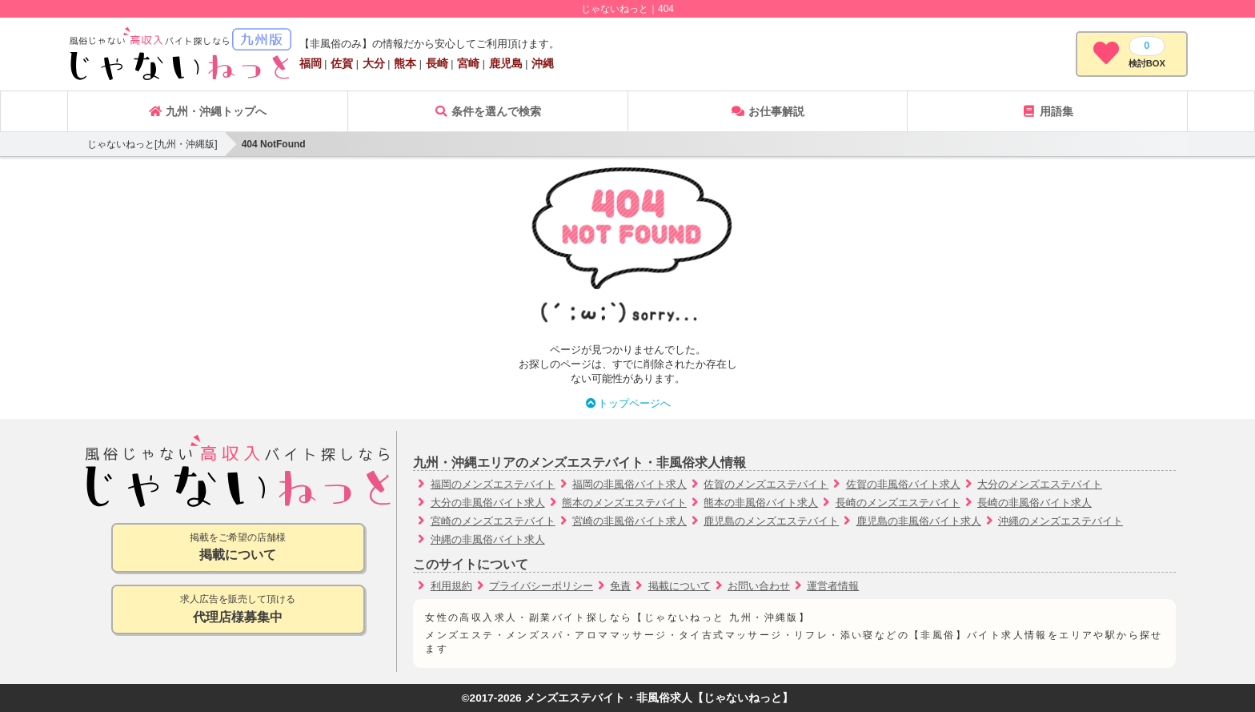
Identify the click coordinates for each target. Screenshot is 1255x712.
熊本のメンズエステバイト (624, 503)
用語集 (1047, 111)
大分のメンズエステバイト (1039, 484)
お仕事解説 (767, 111)
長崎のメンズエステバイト (898, 503)
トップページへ (628, 403)
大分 (374, 63)
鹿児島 (506, 63)
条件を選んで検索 (487, 111)
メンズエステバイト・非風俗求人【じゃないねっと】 (658, 698)
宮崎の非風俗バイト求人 (629, 521)
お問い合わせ (759, 586)
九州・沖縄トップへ (207, 111)
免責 (620, 586)
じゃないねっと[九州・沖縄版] (152, 144)
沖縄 (542, 63)
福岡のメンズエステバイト (493, 484)
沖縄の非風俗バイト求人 (488, 539)
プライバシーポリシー (541, 586)
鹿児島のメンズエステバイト (771, 521)
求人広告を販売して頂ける (238, 609)
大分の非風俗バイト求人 (488, 503)
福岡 (310, 63)
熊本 (405, 63)
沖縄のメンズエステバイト (1060, 521)
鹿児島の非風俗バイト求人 (918, 521)
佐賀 (342, 63)
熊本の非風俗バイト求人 (761, 503)
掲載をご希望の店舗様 (238, 548)
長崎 (437, 63)
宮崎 (468, 63)
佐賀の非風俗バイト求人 (903, 484)
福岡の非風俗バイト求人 (629, 484)
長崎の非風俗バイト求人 (1034, 503)
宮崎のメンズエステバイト (493, 521)
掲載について (679, 586)
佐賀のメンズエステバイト (766, 484)
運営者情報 (833, 586)
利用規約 (451, 586)
